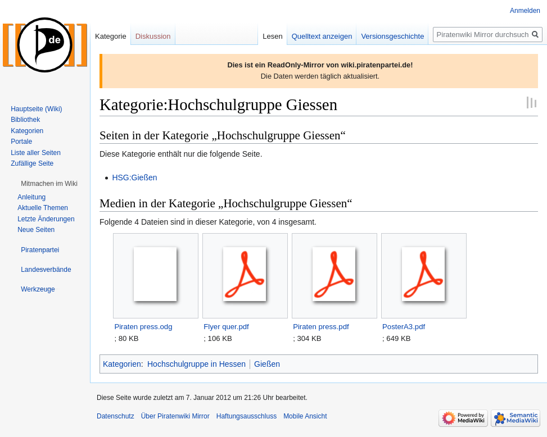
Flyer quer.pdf (226, 326)
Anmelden (525, 11)
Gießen (267, 363)
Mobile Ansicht (305, 416)
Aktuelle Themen (42, 208)
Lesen (272, 36)
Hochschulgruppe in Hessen (196, 363)
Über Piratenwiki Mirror (175, 416)
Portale (21, 141)
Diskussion (153, 36)
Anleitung (31, 197)
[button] (49, 184)
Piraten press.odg (143, 326)
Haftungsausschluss (246, 416)
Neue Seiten (36, 230)
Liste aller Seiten (36, 153)
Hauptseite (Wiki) (36, 109)
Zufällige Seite (32, 163)
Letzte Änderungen (45, 219)
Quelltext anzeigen (322, 36)
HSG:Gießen (134, 177)
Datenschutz (115, 416)
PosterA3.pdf (403, 326)
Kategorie (110, 36)
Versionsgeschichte (392, 36)
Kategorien (122, 363)
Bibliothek (25, 120)
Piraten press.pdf (321, 326)
